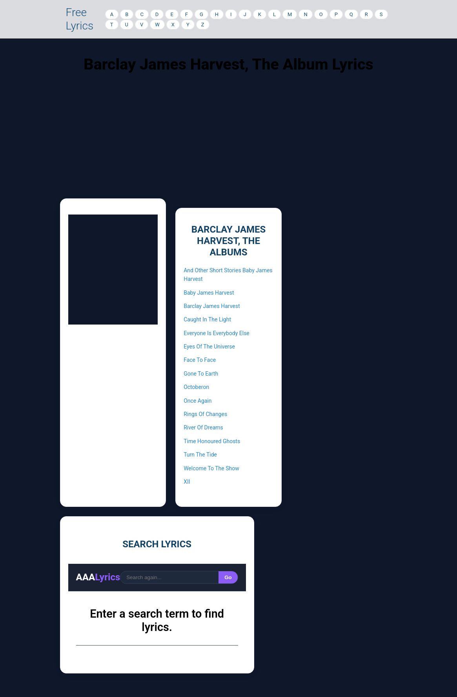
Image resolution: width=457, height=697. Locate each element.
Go (228, 577)
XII (187, 482)
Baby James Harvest (209, 293)
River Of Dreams (203, 427)
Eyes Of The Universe (209, 346)
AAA (98, 577)
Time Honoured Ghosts (212, 441)
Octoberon (196, 387)
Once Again (197, 401)
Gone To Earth (201, 374)
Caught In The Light (207, 319)
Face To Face (200, 360)
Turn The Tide (200, 454)
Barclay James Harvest (212, 306)
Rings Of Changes (205, 414)
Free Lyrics (80, 19)
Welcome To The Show (211, 468)
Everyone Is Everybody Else (216, 333)
